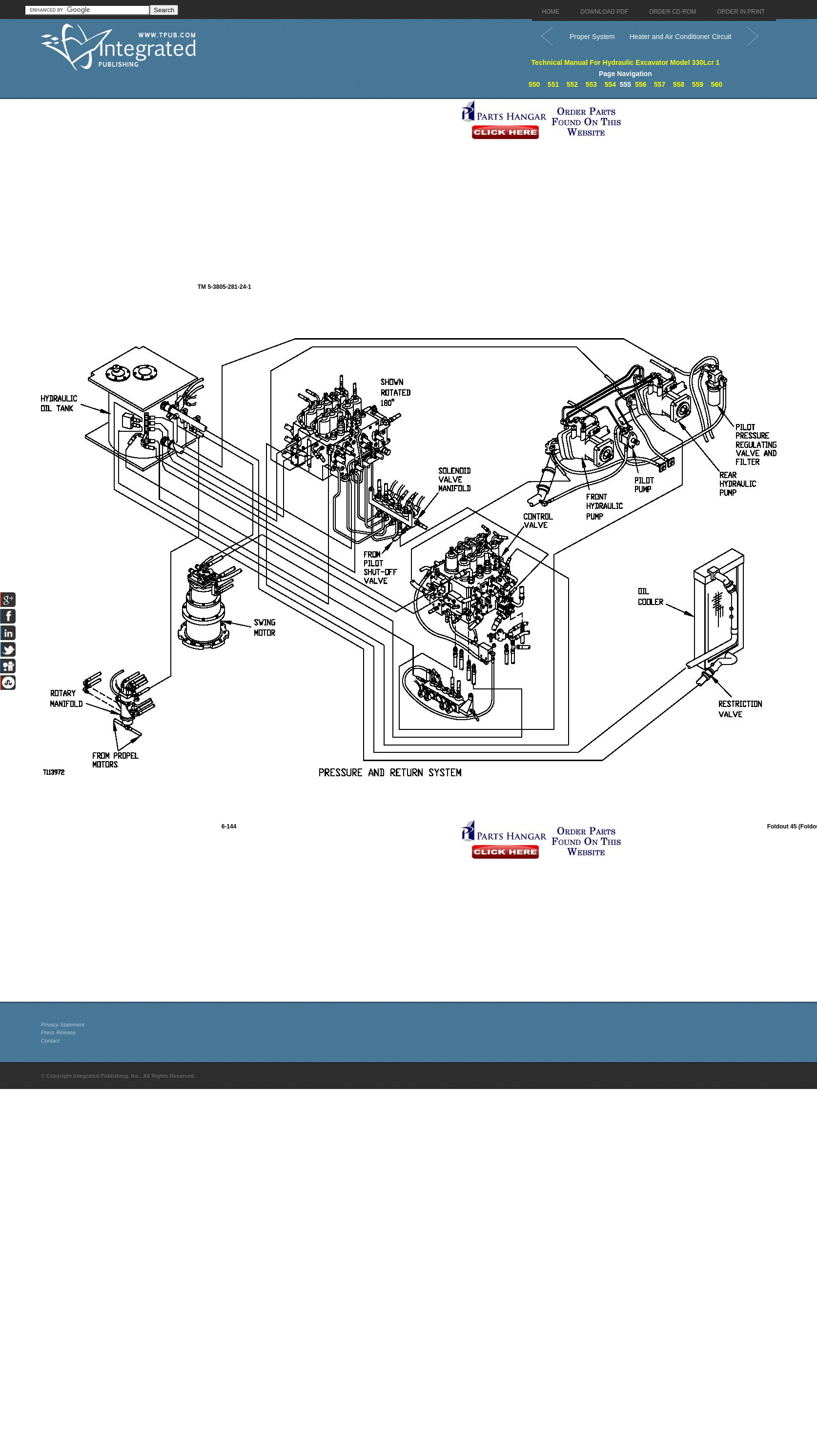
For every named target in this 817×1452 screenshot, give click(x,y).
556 (640, 84)
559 (697, 84)
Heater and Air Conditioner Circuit (681, 36)
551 (553, 84)
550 (534, 84)
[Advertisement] (123, 190)
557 (659, 84)
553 (591, 84)
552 (572, 84)
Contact (50, 1041)
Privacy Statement (62, 1025)
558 (678, 84)
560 (716, 84)
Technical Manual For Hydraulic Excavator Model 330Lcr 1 (625, 62)
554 (610, 84)
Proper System (592, 36)
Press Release (58, 1032)
